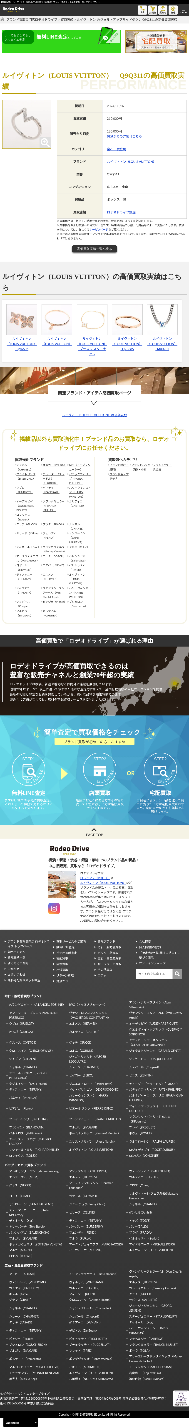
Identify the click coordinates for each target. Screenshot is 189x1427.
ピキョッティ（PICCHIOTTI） (89, 1347)
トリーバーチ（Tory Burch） (28, 1235)
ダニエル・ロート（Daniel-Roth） (91, 1092)
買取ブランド (106, 950)
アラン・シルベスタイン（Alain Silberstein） (150, 1013)
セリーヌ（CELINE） (83, 1221)
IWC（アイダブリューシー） (80, 467)
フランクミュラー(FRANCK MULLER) (153, 1353)
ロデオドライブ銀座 (121, 212)
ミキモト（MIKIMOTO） (85, 1376)
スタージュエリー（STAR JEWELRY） (154, 1325)
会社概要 (145, 950)
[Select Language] (20, 1422)
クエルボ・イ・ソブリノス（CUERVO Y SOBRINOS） (155, 1040)
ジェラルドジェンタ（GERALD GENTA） (156, 1059)
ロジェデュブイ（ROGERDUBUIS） (153, 1158)
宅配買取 (62, 967)
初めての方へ (16, 960)
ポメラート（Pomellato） (26, 1367)
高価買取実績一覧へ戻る (94, 249)
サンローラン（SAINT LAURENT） (32, 1213)
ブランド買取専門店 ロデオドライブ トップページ (29, 953)
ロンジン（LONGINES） (145, 1164)
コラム (102, 984)
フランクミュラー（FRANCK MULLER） (54, 506)
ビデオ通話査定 (66, 961)
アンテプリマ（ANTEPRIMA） (89, 1180)
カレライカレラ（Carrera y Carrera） (153, 1297)
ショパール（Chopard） (145, 1076)
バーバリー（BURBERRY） (87, 1235)
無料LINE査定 (65, 956)
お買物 (152, 9)
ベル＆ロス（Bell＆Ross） (26, 1142)
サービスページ (99, 229)
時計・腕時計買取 (109, 956)
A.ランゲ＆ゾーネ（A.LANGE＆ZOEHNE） (37, 1013)
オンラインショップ (152, 972)
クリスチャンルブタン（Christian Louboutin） (91, 1194)
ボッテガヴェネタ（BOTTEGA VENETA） (36, 1253)
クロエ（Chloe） (140, 1194)
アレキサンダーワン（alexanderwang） (35, 1180)
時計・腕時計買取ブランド (24, 1005)
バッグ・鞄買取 (108, 961)
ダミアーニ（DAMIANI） (85, 1331)
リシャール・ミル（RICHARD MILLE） (35, 1158)
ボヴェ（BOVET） (141, 1142)
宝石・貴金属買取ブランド (24, 1274)
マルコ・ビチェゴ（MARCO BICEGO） (35, 1376)
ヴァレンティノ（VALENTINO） (150, 1180)
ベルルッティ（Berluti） (145, 1247)
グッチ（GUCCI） (81, 1051)
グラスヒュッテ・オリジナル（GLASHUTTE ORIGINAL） (148, 1051)
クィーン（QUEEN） (83, 1303)
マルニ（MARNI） (21, 1259)
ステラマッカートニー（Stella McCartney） (29, 1221)
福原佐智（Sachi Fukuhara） (147, 1387)
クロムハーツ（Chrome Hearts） (90, 1308)
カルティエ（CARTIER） (85, 1040)
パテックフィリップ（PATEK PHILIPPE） (80, 479)
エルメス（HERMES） (84, 1032)
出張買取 (62, 978)
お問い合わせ (16, 983)
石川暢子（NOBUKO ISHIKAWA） (92, 1387)
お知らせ (14, 978)
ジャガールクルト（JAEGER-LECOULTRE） (88, 1067)
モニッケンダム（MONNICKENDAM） (35, 1381)
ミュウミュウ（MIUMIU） (86, 1259)
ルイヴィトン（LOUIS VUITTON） (131, 162)
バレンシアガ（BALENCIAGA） (30, 1241)
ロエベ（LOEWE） (21, 1265)
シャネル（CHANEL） (24, 1076)
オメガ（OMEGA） (54, 465)
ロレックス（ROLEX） (23, 517)
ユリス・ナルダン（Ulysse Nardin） (93, 1150)
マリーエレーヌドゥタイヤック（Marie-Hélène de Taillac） (155, 1367)
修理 (173, 9)
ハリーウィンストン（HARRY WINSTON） (80, 492)
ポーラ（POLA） (140, 1359)
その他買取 (105, 978)
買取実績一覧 (16, 966)
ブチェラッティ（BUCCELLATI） (90, 1353)
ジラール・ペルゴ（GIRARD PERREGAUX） (28, 1084)
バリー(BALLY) (138, 1235)
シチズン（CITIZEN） (23, 1068)
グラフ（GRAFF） (21, 1308)
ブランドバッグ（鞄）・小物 (140, 467)
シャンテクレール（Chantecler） (91, 1317)
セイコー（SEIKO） (82, 1084)
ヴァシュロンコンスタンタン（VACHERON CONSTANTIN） (90, 1024)
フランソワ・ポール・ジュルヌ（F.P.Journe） (149, 1128)
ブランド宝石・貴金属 (162, 467)
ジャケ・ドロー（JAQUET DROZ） (152, 1068)
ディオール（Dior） (22, 1229)
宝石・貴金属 (116, 149)
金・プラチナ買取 (109, 973)
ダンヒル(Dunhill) (140, 1221)
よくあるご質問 (18, 972)
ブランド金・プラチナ (119, 476)
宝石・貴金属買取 (109, 967)
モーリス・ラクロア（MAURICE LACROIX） (30, 1150)
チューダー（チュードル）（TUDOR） (54, 479)
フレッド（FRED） (81, 1359)
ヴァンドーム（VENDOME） (28, 1291)
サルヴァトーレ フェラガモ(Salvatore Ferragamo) (153, 1205)
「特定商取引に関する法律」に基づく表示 (159, 964)
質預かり (62, 990)
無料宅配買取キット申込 (24, 989)
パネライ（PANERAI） (51, 490)
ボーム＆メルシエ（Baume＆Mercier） (95, 1142)
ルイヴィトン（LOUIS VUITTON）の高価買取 (94, 415)
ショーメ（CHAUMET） (85, 1076)
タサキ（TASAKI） (21, 1331)
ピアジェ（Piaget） (22, 1117)
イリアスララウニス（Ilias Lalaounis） (94, 1282)
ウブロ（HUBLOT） (24, 490)
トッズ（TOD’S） (140, 1229)
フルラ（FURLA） (81, 1247)
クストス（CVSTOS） (23, 1051)
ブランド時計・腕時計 (119, 467)
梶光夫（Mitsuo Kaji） (24, 1387)
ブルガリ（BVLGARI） (84, 1136)
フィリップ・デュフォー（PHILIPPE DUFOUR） (153, 1117)
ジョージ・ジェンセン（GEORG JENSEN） (150, 1317)
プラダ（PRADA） (141, 1241)
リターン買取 (65, 984)
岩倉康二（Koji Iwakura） (146, 1381)
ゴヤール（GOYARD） (84, 1205)
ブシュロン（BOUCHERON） (29, 1353)
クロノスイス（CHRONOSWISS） (32, 1059)
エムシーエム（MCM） (24, 1186)
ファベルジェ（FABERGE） (147, 1347)
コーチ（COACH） (21, 1205)
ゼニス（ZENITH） (141, 1084)
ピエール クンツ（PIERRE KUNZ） (92, 1117)
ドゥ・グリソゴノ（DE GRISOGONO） (95, 1098)
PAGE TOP (94, 843)
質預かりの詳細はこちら (124, 136)
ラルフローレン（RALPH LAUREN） (153, 1150)
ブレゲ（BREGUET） (143, 1136)
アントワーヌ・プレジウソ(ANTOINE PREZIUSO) (33, 1024)
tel (142, 9)
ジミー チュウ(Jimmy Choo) (87, 1213)
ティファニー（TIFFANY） (26, 1098)
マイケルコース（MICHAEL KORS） (153, 1253)
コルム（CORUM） (82, 1059)
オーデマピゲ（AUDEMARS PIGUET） (154, 1032)
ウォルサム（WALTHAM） (87, 1291)
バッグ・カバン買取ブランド (25, 1174)
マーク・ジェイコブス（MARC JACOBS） (96, 1253)
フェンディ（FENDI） (83, 1241)
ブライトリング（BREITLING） (25, 476)
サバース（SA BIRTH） (144, 1308)
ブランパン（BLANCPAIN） (27, 1136)
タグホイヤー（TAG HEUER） (29, 1092)
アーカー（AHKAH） (23, 1282)
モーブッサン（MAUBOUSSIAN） (151, 1376)
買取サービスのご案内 (71, 950)
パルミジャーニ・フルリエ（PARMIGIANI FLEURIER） (156, 1106)
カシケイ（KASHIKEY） (25, 1297)
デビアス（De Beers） (84, 1339)
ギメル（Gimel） (20, 1303)
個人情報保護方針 (151, 956)
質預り (162, 9)
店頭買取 (62, 973)
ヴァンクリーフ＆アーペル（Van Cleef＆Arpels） (155, 1024)
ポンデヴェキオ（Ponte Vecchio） (91, 1367)
